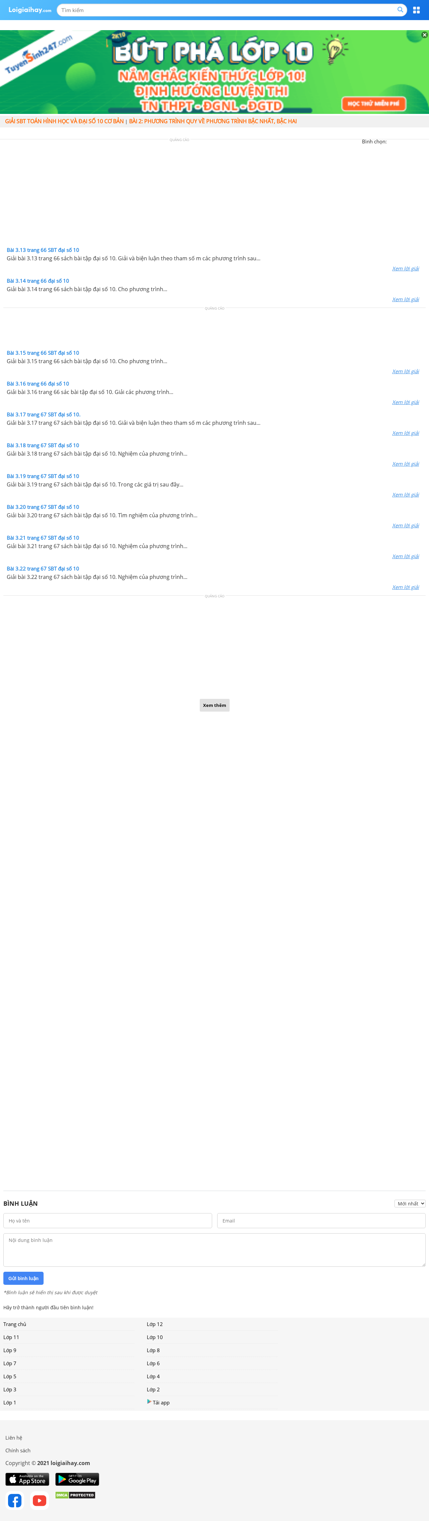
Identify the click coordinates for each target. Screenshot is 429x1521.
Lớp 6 (153, 1363)
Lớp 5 (9, 1376)
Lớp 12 (155, 1324)
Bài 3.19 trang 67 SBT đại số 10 (43, 476)
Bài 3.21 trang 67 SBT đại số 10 (43, 537)
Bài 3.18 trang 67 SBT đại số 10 (43, 445)
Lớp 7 (9, 1363)
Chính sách (17, 1450)
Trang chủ (14, 1324)
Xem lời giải (405, 268)
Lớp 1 (9, 1402)
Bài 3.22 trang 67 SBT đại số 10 (43, 568)
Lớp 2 (153, 1389)
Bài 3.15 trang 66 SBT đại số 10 (43, 352)
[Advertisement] (214, 195)
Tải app (158, 1402)
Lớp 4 (153, 1376)
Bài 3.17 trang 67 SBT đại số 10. (43, 414)
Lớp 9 (9, 1350)
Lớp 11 (11, 1337)
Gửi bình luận (23, 1278)
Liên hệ (13, 1437)
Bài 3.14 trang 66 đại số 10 (38, 280)
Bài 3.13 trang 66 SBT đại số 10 (43, 250)
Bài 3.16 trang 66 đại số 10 (38, 383)
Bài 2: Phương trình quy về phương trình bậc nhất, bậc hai (213, 121)
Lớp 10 (155, 1337)
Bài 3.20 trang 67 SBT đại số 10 (43, 507)
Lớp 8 (153, 1350)
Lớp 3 (9, 1389)
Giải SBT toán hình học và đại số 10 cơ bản (64, 121)
